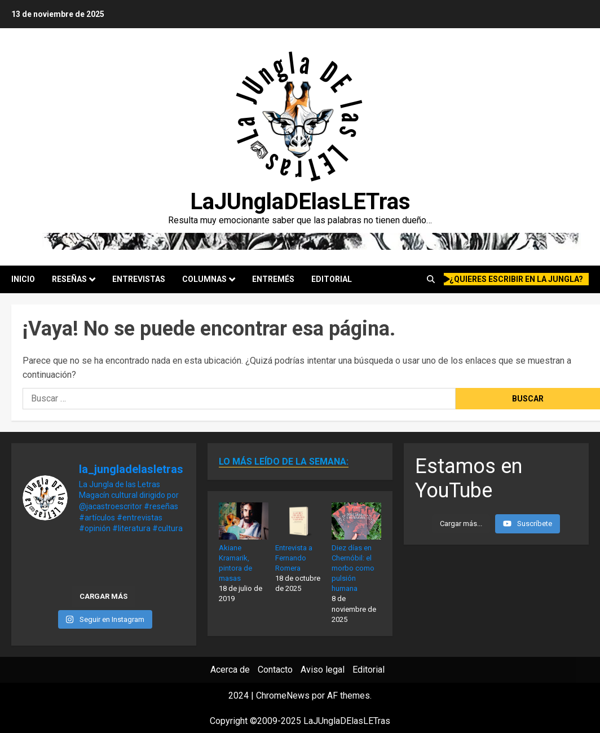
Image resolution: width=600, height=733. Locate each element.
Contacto (275, 669)
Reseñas (69, 279)
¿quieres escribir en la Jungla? (514, 279)
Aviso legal (323, 669)
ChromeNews (283, 695)
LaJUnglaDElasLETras (300, 201)
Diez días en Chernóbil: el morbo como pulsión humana (353, 568)
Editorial (331, 279)
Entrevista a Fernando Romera (293, 558)
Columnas (204, 279)
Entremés (273, 279)
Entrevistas (138, 279)
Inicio (23, 279)
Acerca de (230, 669)
